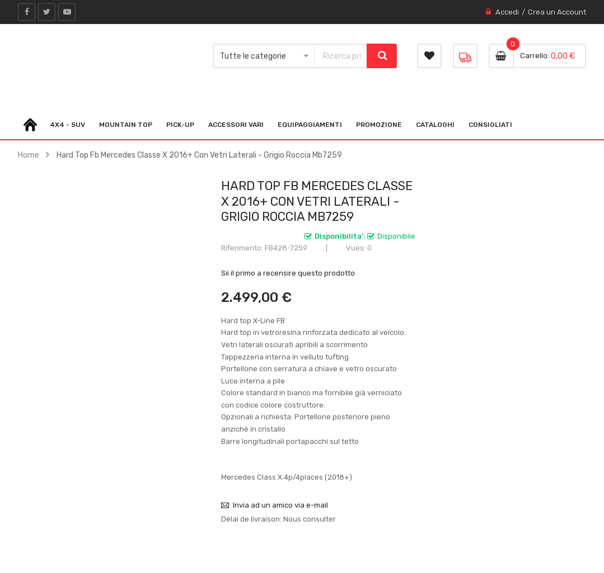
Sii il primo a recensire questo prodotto (288, 273)
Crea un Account (557, 12)
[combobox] (340, 56)
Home (28, 154)
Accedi (507, 12)
